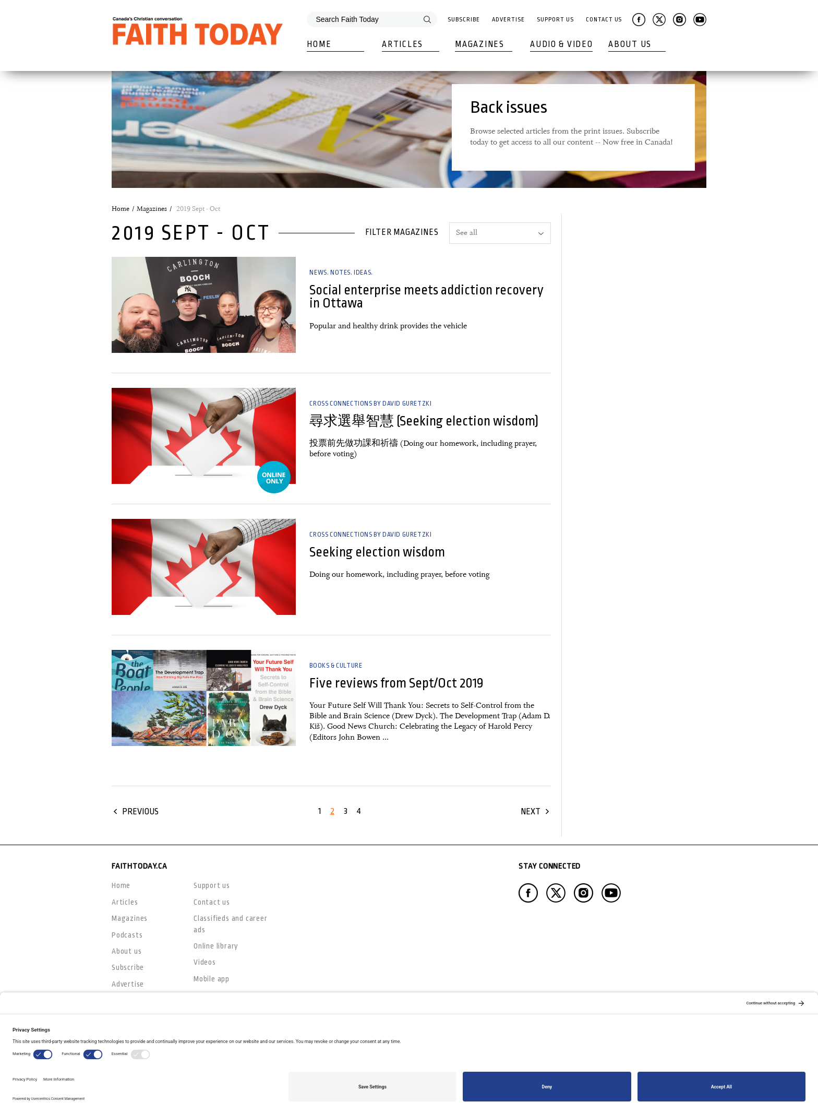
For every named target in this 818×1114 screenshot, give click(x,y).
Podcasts (127, 935)
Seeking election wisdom (377, 552)
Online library (216, 946)
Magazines (479, 44)
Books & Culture (335, 665)
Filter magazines (402, 232)
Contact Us (604, 19)
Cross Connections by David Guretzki (370, 403)
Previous (140, 811)
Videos (205, 962)
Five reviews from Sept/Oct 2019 (396, 683)
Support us (212, 885)
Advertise (508, 19)
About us (126, 951)
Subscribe (463, 19)
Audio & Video (561, 44)
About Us (630, 44)
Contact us (212, 902)
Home (319, 44)
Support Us (555, 19)
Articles (402, 44)
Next (530, 811)
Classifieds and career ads (231, 923)
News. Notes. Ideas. (340, 272)
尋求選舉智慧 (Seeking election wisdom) (423, 421)
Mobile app (212, 979)
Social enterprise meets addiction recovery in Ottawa (426, 296)
